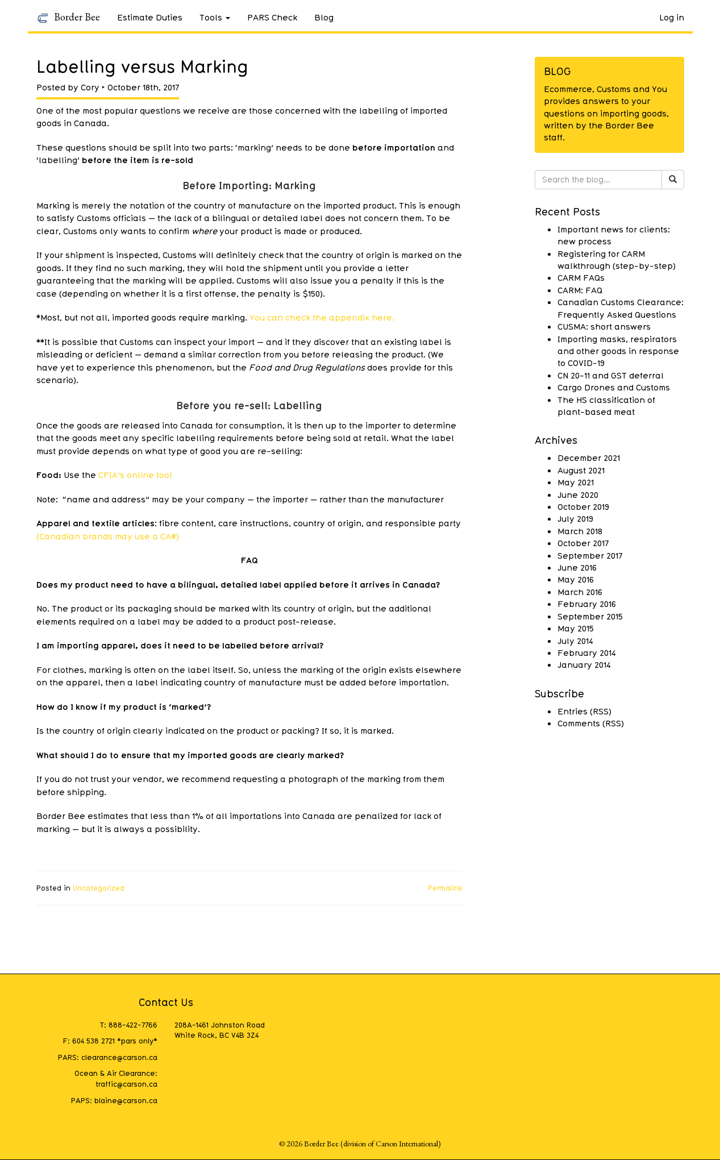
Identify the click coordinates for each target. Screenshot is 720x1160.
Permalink (445, 887)
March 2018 (579, 531)
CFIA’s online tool (135, 474)
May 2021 (575, 482)
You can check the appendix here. (321, 317)
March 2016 (579, 591)
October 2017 (583, 542)
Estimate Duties (149, 17)
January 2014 (584, 664)
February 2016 (586, 603)
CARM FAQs (581, 277)
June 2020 (577, 494)
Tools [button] (214, 17)
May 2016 (575, 579)
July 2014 (575, 640)
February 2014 (586, 652)
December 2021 (588, 457)
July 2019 (575, 518)
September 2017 (589, 555)
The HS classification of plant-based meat (606, 405)
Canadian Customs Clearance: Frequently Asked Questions (620, 307)
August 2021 (581, 470)
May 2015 (575, 628)
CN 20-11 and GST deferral (610, 375)
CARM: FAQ (579, 290)
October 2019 (583, 506)
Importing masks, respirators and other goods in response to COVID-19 (618, 351)
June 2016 (577, 567)
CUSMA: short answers (604, 326)
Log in (671, 17)
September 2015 (590, 616)
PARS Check (272, 17)
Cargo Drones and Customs (613, 387)
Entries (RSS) (584, 711)
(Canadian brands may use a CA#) (107, 536)
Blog (324, 17)
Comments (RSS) (590, 723)
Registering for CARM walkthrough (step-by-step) (616, 259)
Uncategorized (98, 887)
